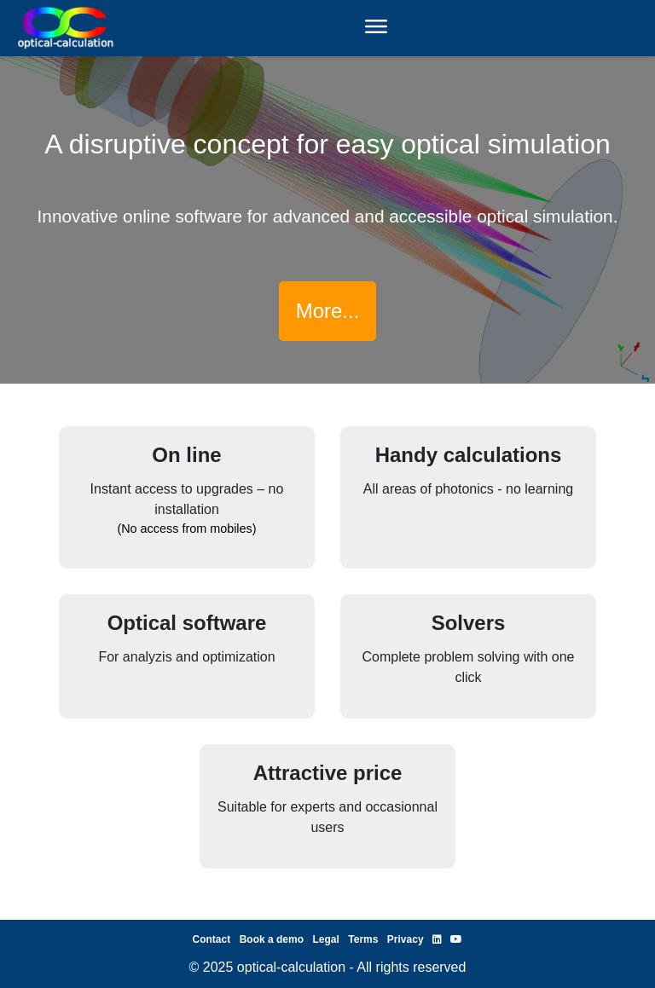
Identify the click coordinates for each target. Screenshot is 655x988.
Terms (363, 939)
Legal (325, 939)
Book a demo (272, 939)
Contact (212, 939)
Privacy (405, 939)
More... (328, 310)
